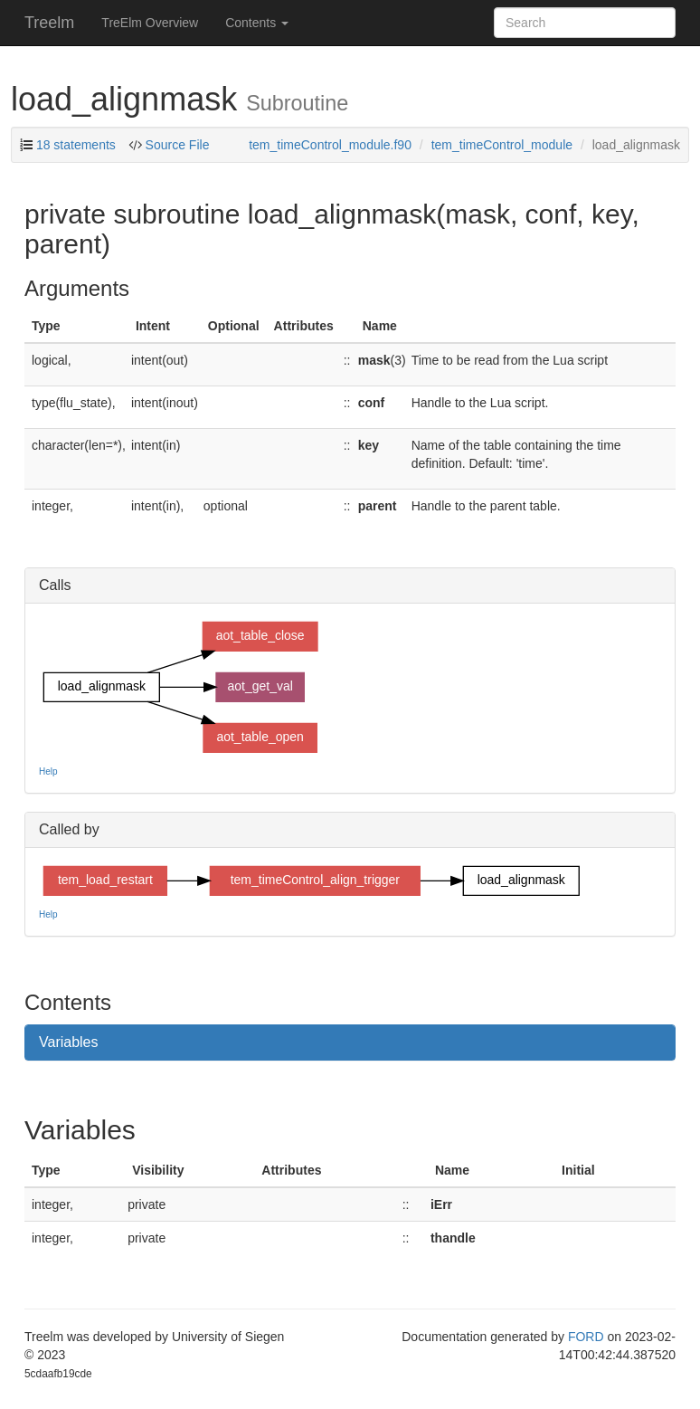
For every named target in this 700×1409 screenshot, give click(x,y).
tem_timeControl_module (501, 145)
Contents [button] (257, 22)
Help (48, 771)
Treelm (49, 23)
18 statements (76, 145)
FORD (586, 1336)
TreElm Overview (149, 22)
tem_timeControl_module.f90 (330, 145)
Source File (176, 145)
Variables (69, 1042)
